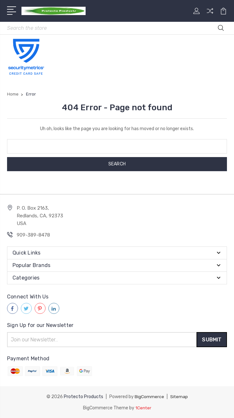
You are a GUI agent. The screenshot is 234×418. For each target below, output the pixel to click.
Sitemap (179, 396)
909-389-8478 (33, 235)
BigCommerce (149, 396)
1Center (143, 407)
